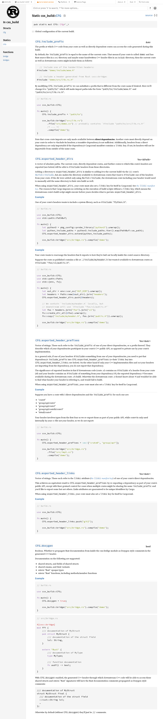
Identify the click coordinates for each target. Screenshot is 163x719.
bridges (6, 60)
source (149, 15)
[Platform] (64, 2)
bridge (5, 56)
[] (155, 15)
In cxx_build (11, 22)
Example (39, 197)
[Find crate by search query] (152, 2)
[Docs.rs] (6, 2)
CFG (4, 44)
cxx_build (47, 16)
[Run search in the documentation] (89, 8)
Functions (8, 52)
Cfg (4, 32)
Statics (7, 40)
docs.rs (120, 2)
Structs (7, 28)
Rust (131, 2)
